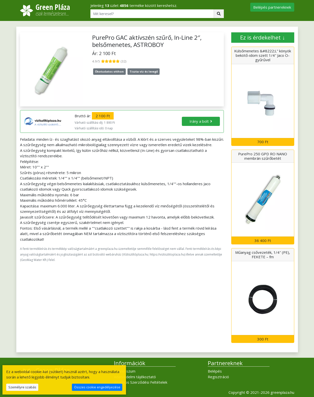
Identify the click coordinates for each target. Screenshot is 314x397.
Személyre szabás (22, 387)
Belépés (215, 371)
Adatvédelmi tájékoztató (135, 376)
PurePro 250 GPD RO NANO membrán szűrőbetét (262, 156)
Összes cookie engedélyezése (97, 387)
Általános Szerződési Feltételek (140, 382)
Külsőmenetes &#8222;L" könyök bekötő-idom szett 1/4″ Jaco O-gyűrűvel (262, 55)
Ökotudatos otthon (109, 71)
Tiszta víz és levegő (143, 71)
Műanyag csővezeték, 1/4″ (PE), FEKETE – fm (262, 254)
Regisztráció (218, 376)
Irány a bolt (199, 121)
